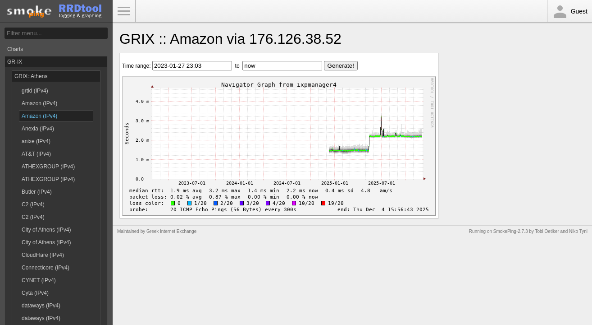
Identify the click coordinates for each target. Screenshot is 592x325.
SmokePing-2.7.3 (510, 231)
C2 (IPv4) (33, 204)
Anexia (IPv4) (38, 128)
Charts (15, 49)
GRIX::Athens (30, 76)
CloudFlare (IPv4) (43, 255)
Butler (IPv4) (37, 192)
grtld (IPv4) (35, 91)
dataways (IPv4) (41, 305)
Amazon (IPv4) (39, 103)
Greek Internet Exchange (171, 231)
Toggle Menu (124, 11)
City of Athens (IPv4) (46, 230)
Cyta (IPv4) (35, 293)
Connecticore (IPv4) (45, 268)
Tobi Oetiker (547, 231)
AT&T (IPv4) (36, 154)
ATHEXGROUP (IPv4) (48, 166)
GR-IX (14, 62)
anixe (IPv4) (36, 141)
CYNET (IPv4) (39, 280)
